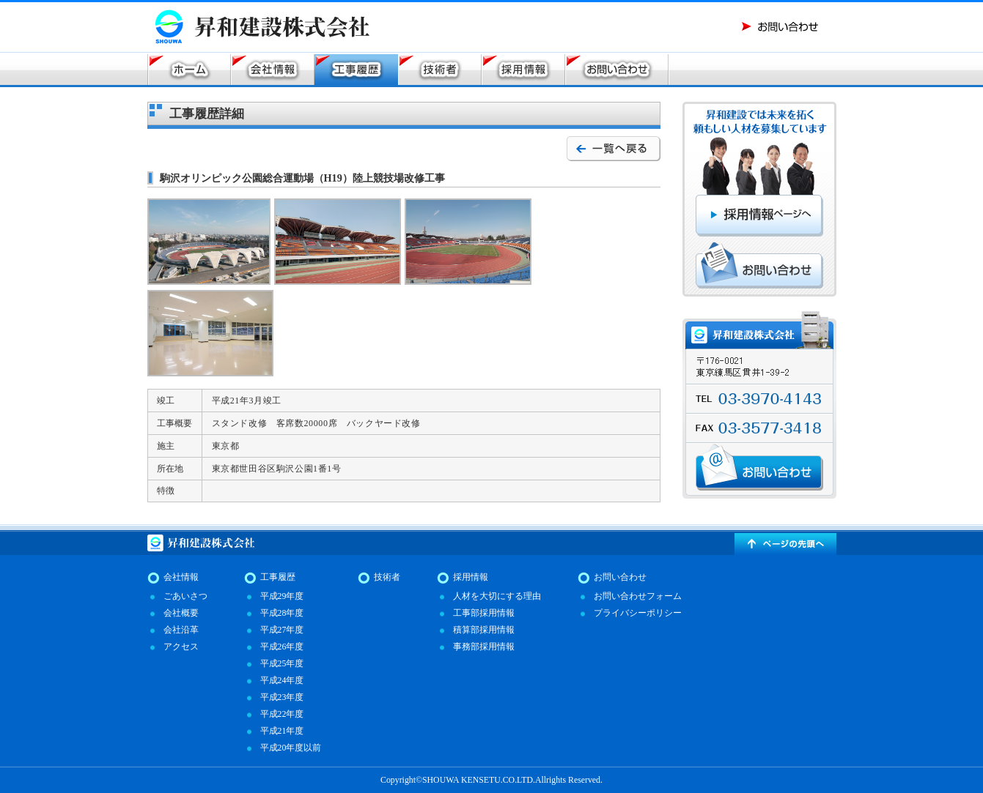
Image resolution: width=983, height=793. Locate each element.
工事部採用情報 (484, 613)
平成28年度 (282, 613)
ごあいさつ (185, 596)
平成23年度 (282, 697)
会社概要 (181, 613)
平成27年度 (282, 630)
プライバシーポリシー (638, 613)
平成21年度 (282, 731)
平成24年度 (282, 680)
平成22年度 (282, 714)
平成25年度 (282, 663)
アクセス (181, 646)
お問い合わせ (620, 577)
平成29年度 (282, 596)
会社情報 (181, 577)
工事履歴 (277, 577)
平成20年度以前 (291, 747)
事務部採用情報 (484, 646)
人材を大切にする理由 (497, 596)
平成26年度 (282, 646)
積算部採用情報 (484, 630)
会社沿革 (181, 630)
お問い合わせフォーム (638, 596)
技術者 (387, 577)
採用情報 (470, 577)
